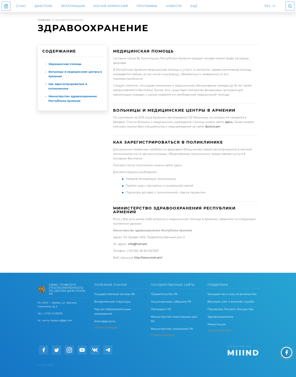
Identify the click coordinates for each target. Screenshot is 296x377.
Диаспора (43, 6)
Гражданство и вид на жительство (232, 294)
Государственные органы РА (114, 294)
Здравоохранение (220, 316)
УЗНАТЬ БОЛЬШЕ (106, 328)
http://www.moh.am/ (148, 257)
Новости (174, 6)
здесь (228, 122)
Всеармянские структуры (112, 301)
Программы (147, 6)
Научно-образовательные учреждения (112, 311)
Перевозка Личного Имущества (230, 309)
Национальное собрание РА (171, 301)
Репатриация (73, 6)
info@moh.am (137, 244)
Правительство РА (164, 294)
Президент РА (161, 309)
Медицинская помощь (65, 64)
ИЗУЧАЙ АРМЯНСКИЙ (111, 6)
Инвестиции (216, 324)
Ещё (193, 6)
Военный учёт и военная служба (230, 301)
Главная (44, 20)
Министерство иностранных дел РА (174, 319)
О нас (21, 6)
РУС (268, 6)
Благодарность (105, 321)
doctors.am (212, 126)
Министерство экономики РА (172, 329)
